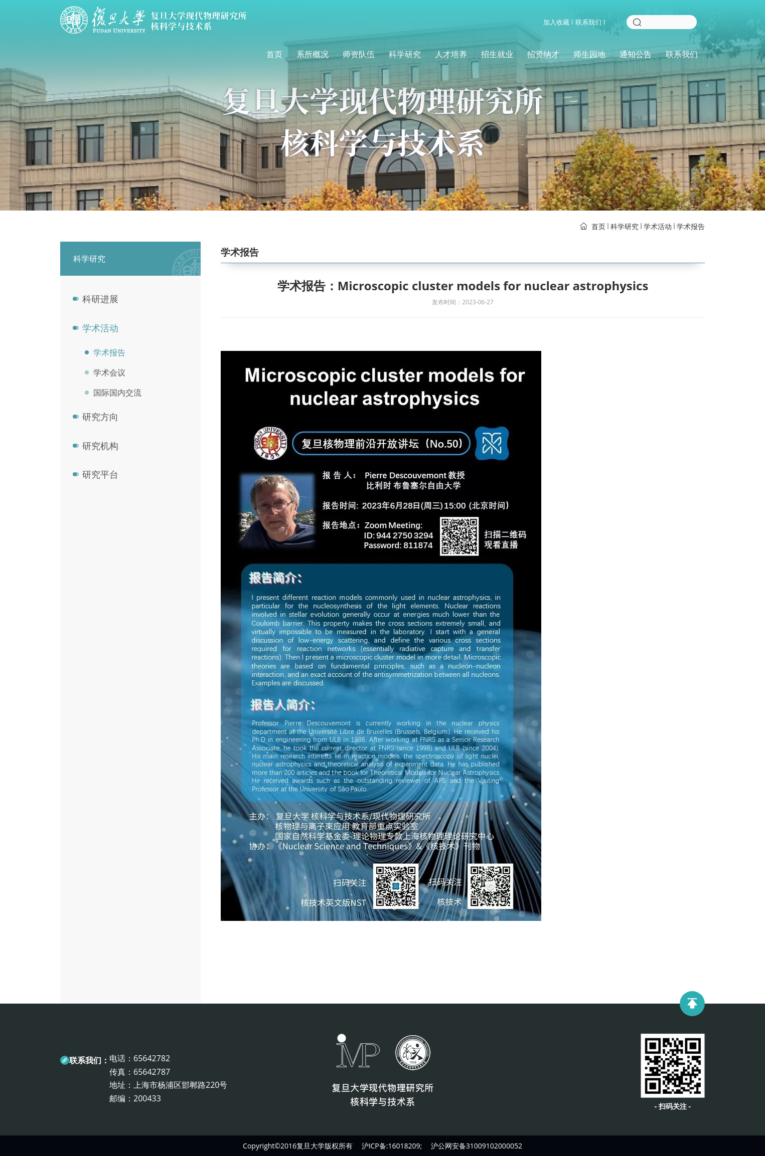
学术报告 (691, 226)
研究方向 (100, 417)
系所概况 (312, 54)
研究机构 (100, 446)
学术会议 (102, 372)
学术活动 (658, 226)
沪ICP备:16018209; (392, 1145)
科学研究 (405, 54)
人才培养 (451, 54)
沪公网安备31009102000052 (476, 1145)
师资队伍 (359, 54)
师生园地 (589, 54)
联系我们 (588, 22)
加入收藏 (556, 22)
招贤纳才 (543, 54)
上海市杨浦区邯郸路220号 (180, 1084)
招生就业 (497, 54)
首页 (274, 54)
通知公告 (636, 54)
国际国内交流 (110, 392)
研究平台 (100, 474)
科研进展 (100, 299)
